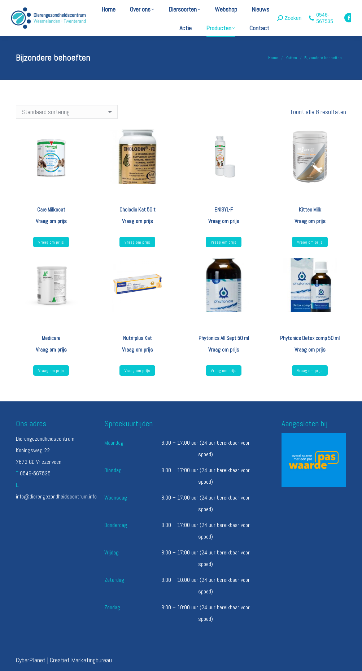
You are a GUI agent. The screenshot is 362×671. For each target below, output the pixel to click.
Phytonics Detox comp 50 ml (310, 338)
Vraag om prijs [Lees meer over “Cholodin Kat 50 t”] (137, 242)
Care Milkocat (51, 209)
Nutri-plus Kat (137, 338)
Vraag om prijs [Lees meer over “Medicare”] (51, 371)
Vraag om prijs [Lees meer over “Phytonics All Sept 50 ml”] (223, 371)
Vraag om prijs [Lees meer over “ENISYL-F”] (223, 242)
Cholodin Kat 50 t (137, 209)
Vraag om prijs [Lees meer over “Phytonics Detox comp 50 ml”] (310, 371)
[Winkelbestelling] (67, 112)
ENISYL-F (223, 209)
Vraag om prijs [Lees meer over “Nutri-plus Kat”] (137, 371)
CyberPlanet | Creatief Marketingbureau (64, 660)
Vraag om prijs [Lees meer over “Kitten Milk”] (310, 242)
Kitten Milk (310, 209)
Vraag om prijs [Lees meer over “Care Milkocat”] (51, 242)
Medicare (51, 338)
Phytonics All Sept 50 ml (224, 338)
